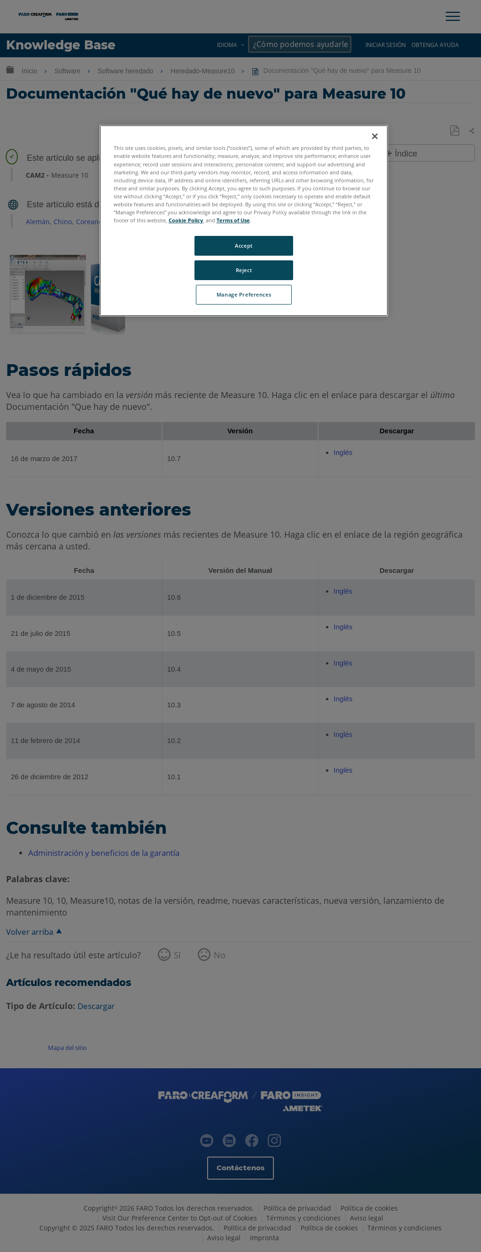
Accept (243, 245)
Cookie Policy (186, 220)
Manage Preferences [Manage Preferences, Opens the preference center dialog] (244, 294)
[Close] (375, 136)
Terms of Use (233, 220)
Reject (244, 270)
